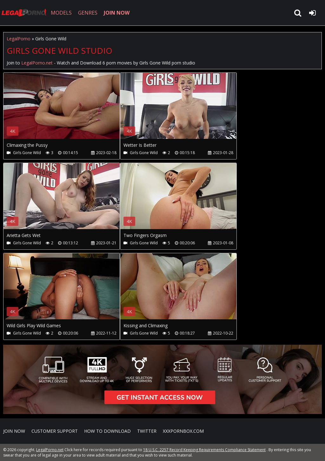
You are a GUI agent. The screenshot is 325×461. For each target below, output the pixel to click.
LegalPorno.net (25, 12)
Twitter (146, 431)
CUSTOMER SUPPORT (54, 431)
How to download (107, 431)
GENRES (87, 12)
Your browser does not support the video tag (70, 110)
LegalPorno (18, 39)
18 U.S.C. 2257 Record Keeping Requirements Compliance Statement (204, 449)
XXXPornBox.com (183, 431)
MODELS (61, 12)
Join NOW (14, 431)
